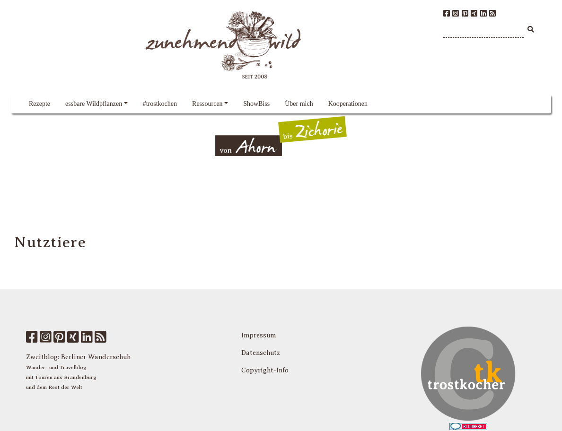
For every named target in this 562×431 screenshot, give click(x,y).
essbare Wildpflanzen (93, 103)
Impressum (258, 335)
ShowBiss (256, 103)
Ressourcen (207, 103)
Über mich (299, 103)
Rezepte (39, 103)
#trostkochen (160, 103)
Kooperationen (348, 103)
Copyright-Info (265, 370)
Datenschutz (260, 352)
